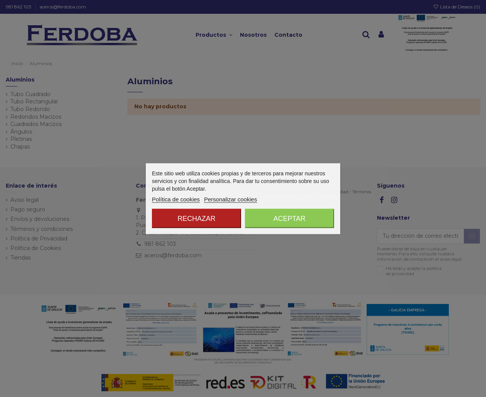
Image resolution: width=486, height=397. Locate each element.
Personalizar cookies (230, 199)
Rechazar (196, 218)
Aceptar (290, 218)
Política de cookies (176, 199)
